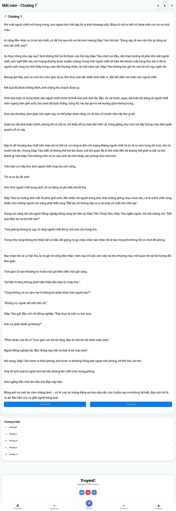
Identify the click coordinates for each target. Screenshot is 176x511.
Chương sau (131, 404)
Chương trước (45, 404)
